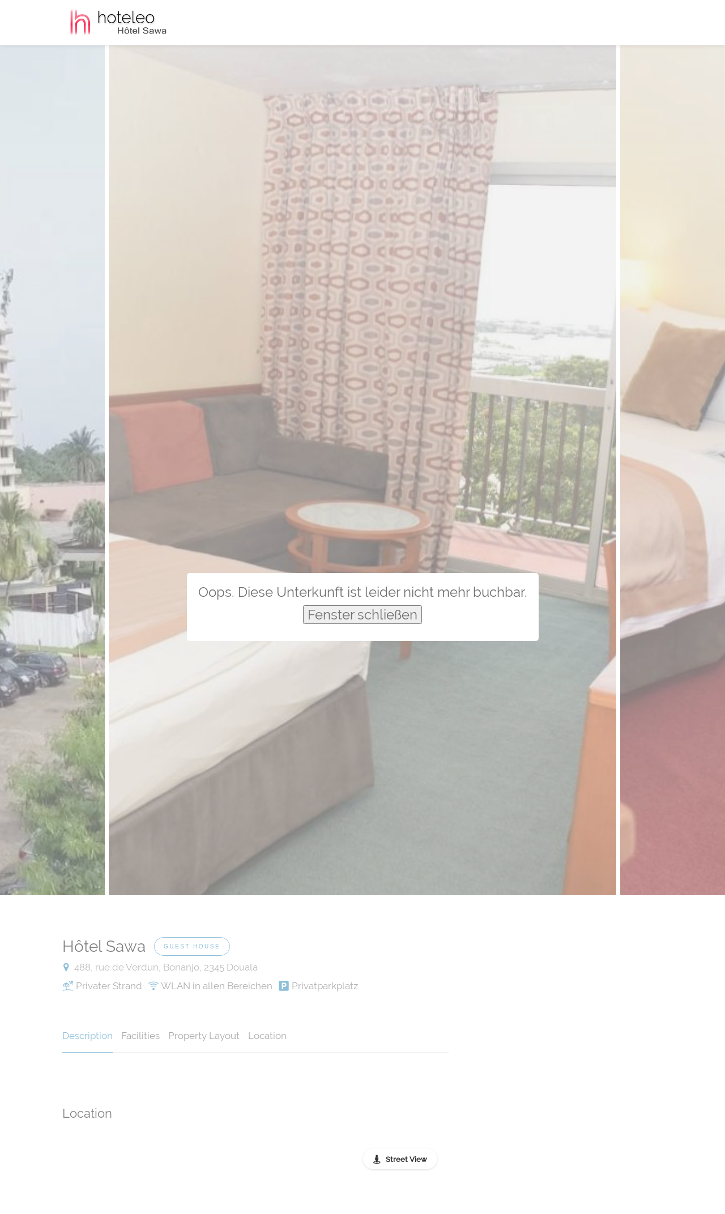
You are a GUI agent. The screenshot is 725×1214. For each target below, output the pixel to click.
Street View (406, 1159)
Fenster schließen (362, 614)
